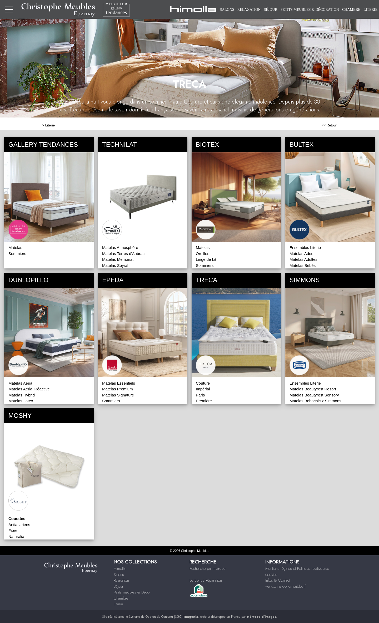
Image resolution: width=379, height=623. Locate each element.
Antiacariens (19, 524)
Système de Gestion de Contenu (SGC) (163, 616)
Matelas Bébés (303, 265)
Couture (203, 383)
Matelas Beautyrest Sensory (314, 395)
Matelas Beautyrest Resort (313, 389)
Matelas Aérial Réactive (29, 389)
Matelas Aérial (20, 383)
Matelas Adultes (303, 259)
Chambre (351, 10)
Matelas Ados (301, 253)
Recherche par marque (207, 568)
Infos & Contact (277, 580)
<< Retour (329, 125)
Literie (370, 10)
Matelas (15, 247)
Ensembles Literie (305, 247)
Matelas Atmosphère (120, 247)
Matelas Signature (118, 395)
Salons (227, 10)
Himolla (120, 568)
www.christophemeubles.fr (286, 586)
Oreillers (203, 253)
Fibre (12, 530)
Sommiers (17, 253)
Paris (200, 395)
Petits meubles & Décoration (310, 10)
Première (204, 401)
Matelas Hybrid (21, 395)
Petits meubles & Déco (131, 592)
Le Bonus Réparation (206, 580)
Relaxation (249, 10)
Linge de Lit (206, 259)
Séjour (270, 10)
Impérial (203, 389)
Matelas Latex (20, 401)
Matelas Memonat (117, 259)
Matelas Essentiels (118, 383)
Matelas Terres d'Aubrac (123, 253)
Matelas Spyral (115, 265)
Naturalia (16, 536)
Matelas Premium (117, 389)
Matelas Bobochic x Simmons (315, 401)
